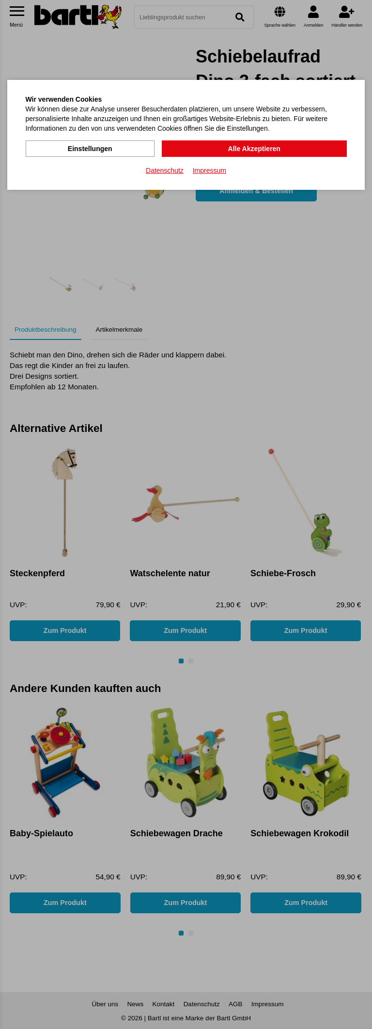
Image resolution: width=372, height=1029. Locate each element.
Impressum (209, 170)
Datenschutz (165, 170)
